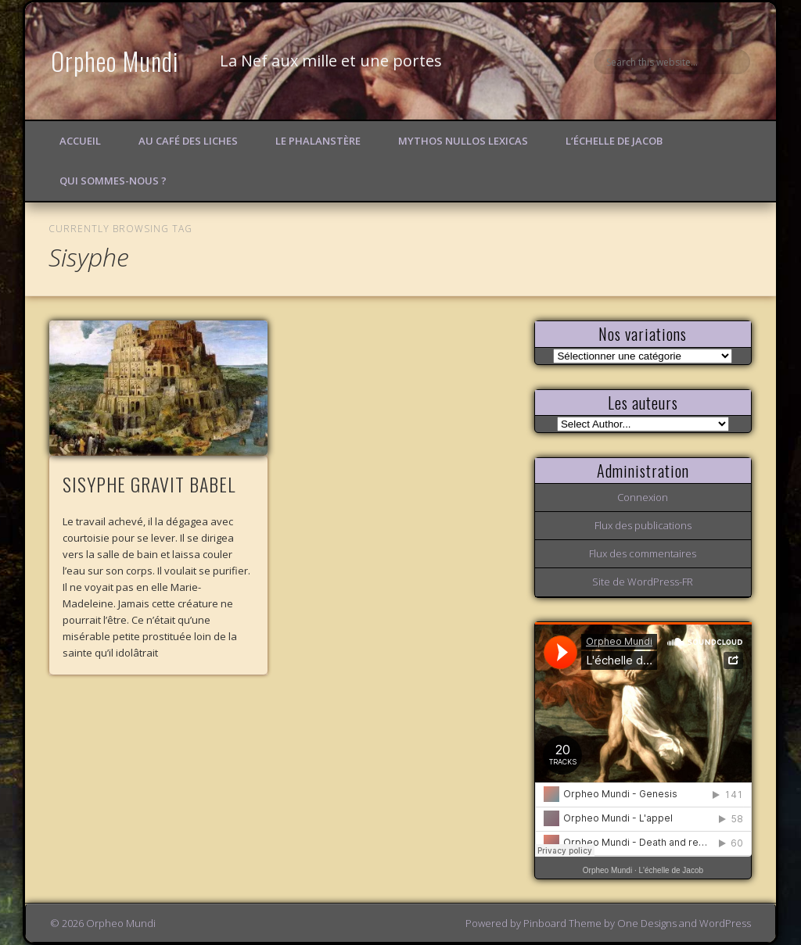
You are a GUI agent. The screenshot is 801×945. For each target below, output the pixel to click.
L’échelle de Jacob (614, 141)
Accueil (80, 141)
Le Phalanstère (318, 141)
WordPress (725, 923)
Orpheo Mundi (115, 60)
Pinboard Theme (562, 923)
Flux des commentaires (642, 553)
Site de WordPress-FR (642, 582)
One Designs (647, 923)
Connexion (642, 497)
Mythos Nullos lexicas (463, 141)
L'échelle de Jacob (671, 870)
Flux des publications (642, 525)
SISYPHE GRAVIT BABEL (149, 484)
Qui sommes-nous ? (113, 181)
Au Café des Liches (188, 141)
